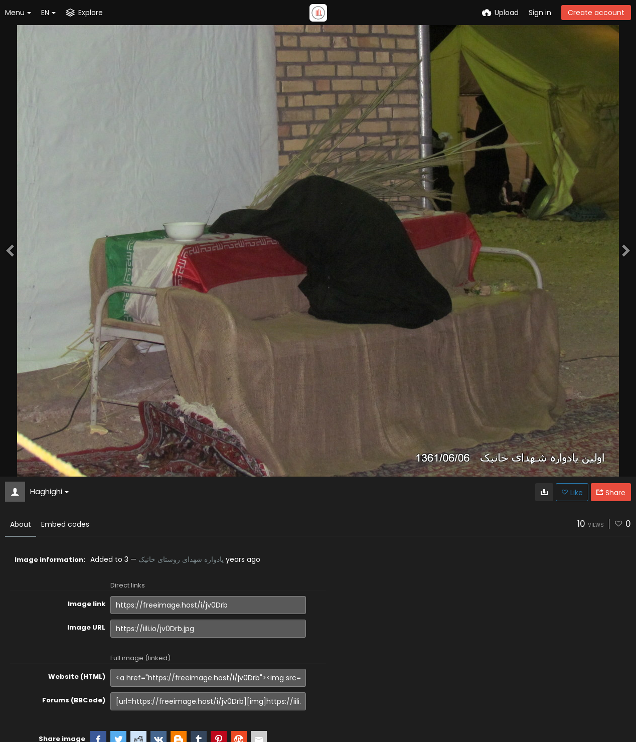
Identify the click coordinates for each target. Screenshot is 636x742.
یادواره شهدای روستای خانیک (181, 559)
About (20, 524)
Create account (596, 13)
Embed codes (65, 524)
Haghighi (49, 491)
